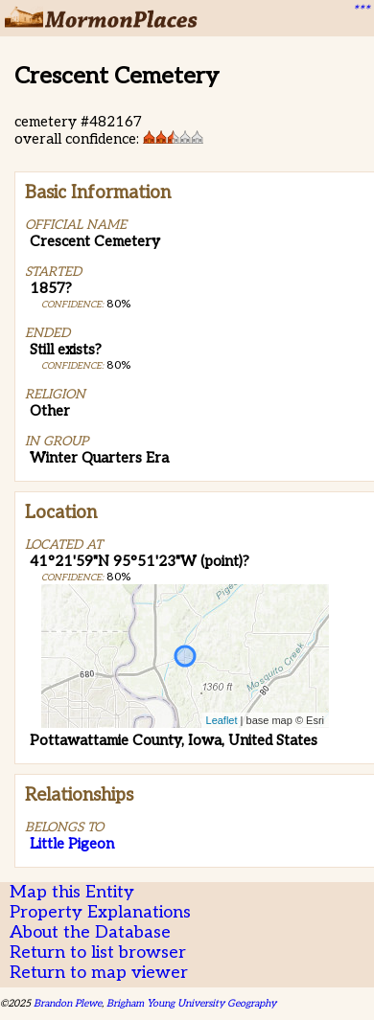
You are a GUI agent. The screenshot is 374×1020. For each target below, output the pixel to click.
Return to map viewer (99, 973)
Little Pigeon (72, 843)
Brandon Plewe (68, 1003)
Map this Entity (72, 892)
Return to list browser (98, 952)
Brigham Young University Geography (191, 1003)
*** (360, 10)
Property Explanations (100, 912)
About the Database (90, 932)
